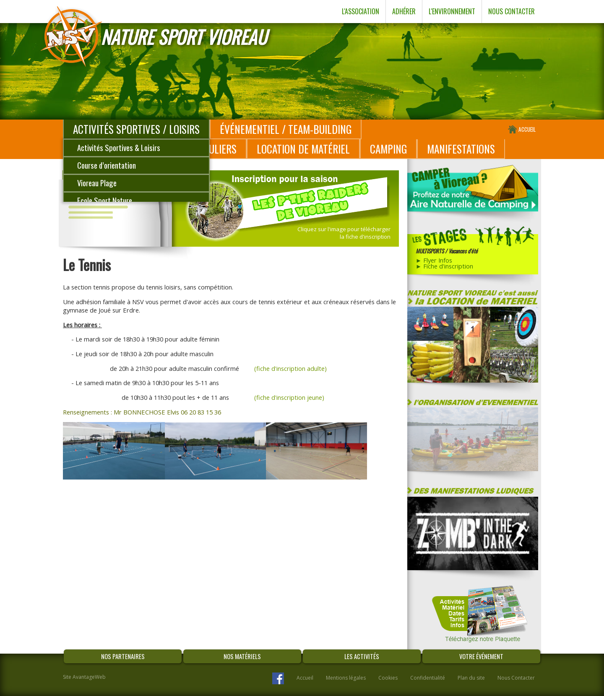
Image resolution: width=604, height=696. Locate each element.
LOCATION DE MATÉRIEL (303, 148)
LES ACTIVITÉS (361, 656)
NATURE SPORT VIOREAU (184, 36)
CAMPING (388, 148)
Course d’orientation (106, 165)
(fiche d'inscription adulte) (290, 368)
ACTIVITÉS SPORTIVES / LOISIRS (136, 129)
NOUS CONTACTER (511, 11)
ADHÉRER (404, 11)
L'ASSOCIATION (360, 11)
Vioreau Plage (97, 182)
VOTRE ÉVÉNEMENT (481, 656)
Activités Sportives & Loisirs (118, 147)
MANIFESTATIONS (461, 148)
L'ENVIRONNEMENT (452, 11)
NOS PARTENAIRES (123, 656)
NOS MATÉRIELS (242, 656)
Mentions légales (346, 677)
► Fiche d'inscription (445, 266)
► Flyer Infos (434, 260)
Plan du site (471, 677)
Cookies (388, 677)
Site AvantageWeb (84, 676)
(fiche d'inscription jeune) (289, 397)
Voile (84, 218)
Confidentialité (427, 677)
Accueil (305, 677)
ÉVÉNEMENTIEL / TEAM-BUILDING (285, 129)
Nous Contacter (516, 677)
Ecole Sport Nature (104, 200)
